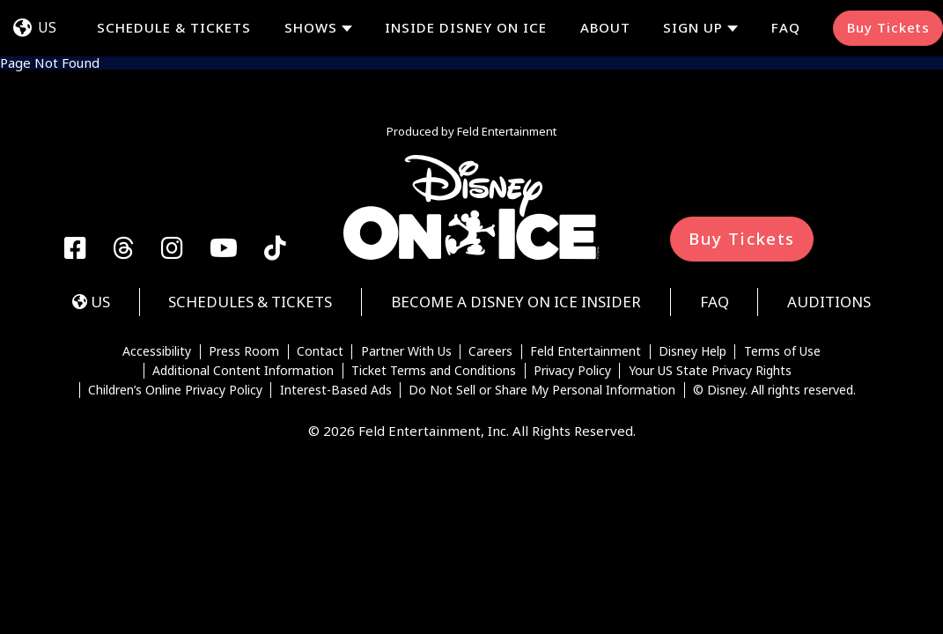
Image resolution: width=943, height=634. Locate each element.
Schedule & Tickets (174, 27)
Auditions (829, 301)
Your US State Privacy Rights (710, 371)
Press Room (244, 352)
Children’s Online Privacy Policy (175, 390)
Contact (320, 352)
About (605, 27)
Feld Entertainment (585, 352)
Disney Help (692, 352)
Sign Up (693, 27)
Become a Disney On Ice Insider (516, 301)
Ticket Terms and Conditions (433, 371)
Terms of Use (782, 352)
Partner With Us (406, 352)
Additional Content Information (243, 371)
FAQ (785, 27)
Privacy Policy (572, 371)
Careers (490, 352)
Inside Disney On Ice (466, 27)
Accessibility (156, 352)
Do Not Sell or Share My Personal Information (542, 390)
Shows (310, 27)
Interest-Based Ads (336, 390)
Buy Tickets (888, 27)
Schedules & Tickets (250, 301)
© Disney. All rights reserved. (774, 390)
